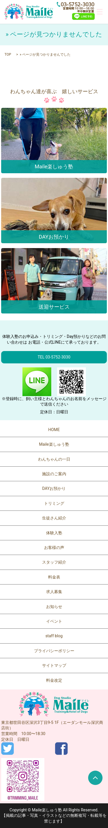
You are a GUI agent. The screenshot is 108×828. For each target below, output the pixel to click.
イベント (54, 621)
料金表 (54, 577)
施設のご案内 (54, 474)
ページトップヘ (95, 778)
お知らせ (54, 606)
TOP (8, 54)
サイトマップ (54, 665)
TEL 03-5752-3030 (54, 357)
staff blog (54, 636)
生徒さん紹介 (54, 518)
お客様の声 (54, 547)
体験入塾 (54, 533)
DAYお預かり (54, 488)
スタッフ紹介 (54, 562)
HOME (54, 429)
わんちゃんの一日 (54, 459)
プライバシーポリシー (54, 650)
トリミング (54, 503)
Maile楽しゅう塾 (54, 444)
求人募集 (54, 591)
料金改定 (54, 680)
